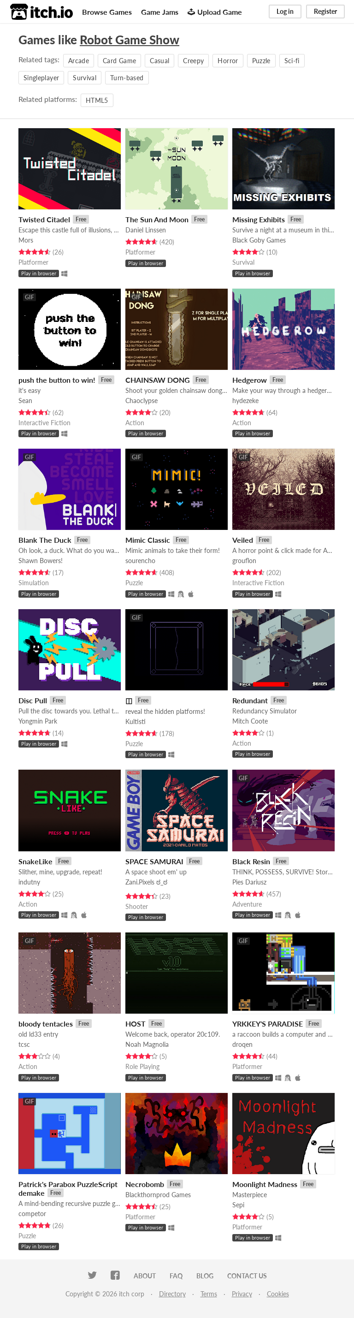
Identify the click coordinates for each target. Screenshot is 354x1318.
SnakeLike (35, 861)
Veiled (242, 539)
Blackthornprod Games (158, 1195)
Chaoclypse (141, 400)
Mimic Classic (147, 539)
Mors (25, 240)
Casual (159, 61)
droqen (242, 1044)
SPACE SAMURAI (154, 861)
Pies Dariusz (249, 882)
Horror (228, 61)
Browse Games (107, 11)
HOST (135, 1023)
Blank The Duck (44, 539)
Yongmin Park (37, 721)
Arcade (78, 61)
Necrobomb (144, 1184)
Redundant (250, 700)
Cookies (278, 1294)
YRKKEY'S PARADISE (267, 1023)
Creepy (193, 61)
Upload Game (215, 11)
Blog (204, 1276)
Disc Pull (32, 700)
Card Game (119, 61)
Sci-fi (292, 61)
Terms (209, 1294)
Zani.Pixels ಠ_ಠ (146, 882)
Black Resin (251, 861)
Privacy (242, 1294)
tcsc (24, 1044)
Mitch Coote (250, 721)
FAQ (176, 1276)
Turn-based (127, 78)
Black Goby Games (259, 240)
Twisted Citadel (44, 219)
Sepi (238, 1205)
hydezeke (245, 400)
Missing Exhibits (258, 219)
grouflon (244, 560)
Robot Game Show (129, 39)
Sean (25, 400)
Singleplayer (41, 78)
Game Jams (159, 11)
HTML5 (97, 100)
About (145, 1276)
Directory (172, 1294)
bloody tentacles (45, 1023)
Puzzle (261, 61)
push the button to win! (56, 379)
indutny (29, 882)
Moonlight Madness (264, 1184)
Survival (84, 78)
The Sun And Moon (157, 219)
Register (325, 11)
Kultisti (135, 721)
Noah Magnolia (147, 1044)
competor (32, 1213)
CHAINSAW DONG (157, 379)
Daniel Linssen (145, 230)
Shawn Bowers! (40, 560)
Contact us (247, 1276)
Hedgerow (249, 379)
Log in (285, 11)
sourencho (140, 560)
